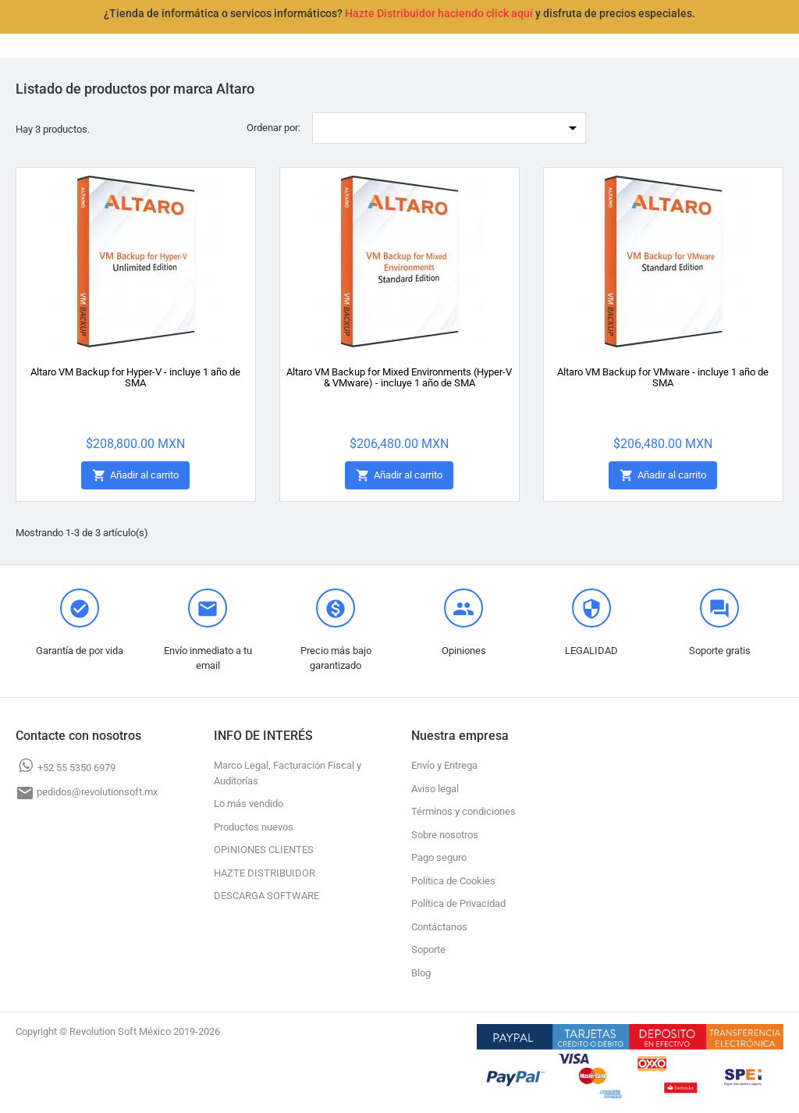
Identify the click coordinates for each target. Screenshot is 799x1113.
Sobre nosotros (444, 835)
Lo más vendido (248, 803)
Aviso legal (435, 789)
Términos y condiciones (463, 811)
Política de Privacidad (458, 903)
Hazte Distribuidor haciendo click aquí (439, 13)
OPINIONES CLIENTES (264, 849)
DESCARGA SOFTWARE (266, 895)
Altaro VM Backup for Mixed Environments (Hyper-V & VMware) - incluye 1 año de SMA (399, 377)
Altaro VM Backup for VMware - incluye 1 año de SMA (663, 377)
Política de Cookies (453, 881)
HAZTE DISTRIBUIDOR (264, 873)
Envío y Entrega (444, 765)
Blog (421, 973)
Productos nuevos (253, 827)
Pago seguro (439, 857)
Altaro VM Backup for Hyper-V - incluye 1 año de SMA (135, 377)
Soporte (428, 949)
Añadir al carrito (135, 475)
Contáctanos (439, 927)
